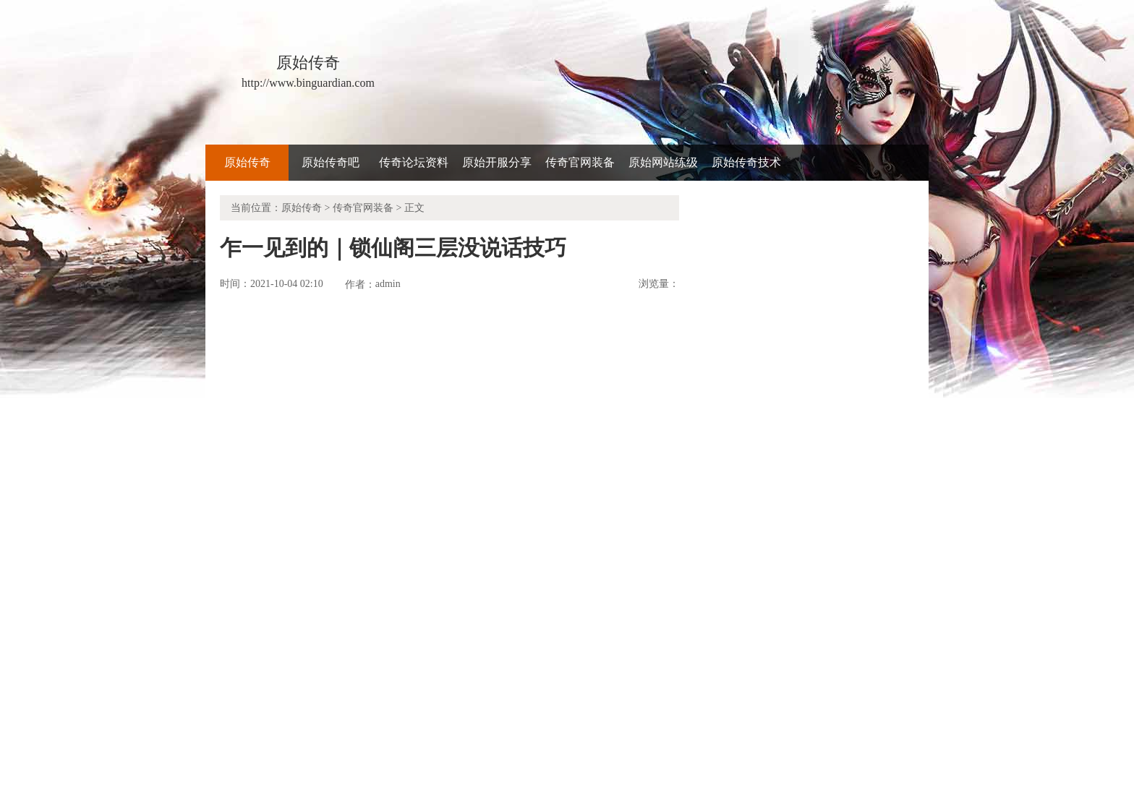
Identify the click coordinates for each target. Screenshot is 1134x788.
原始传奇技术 (746, 162)
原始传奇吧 (330, 162)
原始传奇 (247, 162)
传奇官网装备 (580, 162)
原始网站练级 (663, 162)
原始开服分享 (497, 162)
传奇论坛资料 (413, 162)
